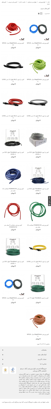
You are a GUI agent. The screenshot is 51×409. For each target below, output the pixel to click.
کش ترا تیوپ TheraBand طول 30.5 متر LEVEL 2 (38, 189)
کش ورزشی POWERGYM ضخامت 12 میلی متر (13, 189)
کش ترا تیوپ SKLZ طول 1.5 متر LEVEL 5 (13, 80)
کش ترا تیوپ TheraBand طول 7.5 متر (37, 298)
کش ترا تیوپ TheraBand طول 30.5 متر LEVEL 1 (13, 262)
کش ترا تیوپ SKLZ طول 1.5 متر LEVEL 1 (38, 262)
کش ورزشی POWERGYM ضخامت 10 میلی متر (38, 226)
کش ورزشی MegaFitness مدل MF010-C (38, 80)
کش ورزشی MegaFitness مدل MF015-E (13, 299)
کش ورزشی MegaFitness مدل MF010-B (13, 44)
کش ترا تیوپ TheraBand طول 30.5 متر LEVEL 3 (13, 153)
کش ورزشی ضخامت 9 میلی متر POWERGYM (13, 226)
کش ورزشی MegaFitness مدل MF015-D (38, 44)
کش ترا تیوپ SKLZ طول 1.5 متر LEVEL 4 (38, 117)
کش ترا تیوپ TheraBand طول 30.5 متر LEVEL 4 (38, 153)
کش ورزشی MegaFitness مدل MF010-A (38, 335)
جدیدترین (46, 13)
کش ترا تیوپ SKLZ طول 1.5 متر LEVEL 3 (13, 117)
